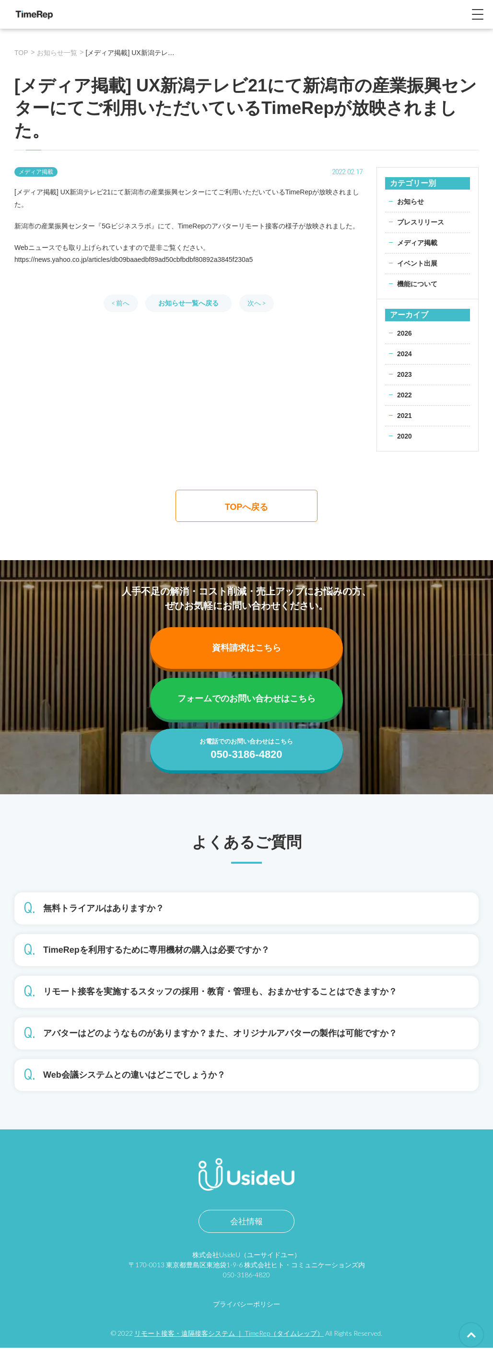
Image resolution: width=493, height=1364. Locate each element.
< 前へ (120, 303)
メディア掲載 (417, 243)
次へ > (256, 303)
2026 (404, 333)
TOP (21, 52)
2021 (404, 415)
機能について (417, 284)
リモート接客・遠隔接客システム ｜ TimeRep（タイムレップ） (229, 1349)
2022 (404, 395)
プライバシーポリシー (246, 1320)
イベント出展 (417, 263)
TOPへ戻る (247, 507)
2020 (404, 436)
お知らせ (410, 201)
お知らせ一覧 (57, 52)
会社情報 (246, 1238)
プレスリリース (420, 222)
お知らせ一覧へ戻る (188, 303)
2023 (404, 374)
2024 (404, 354)
